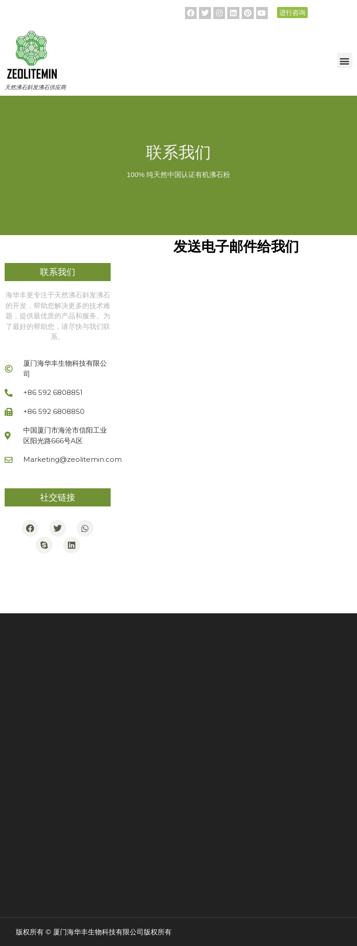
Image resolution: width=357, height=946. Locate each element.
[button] (344, 60)
